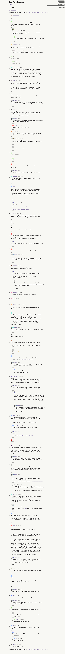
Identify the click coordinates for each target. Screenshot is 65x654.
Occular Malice (15, 131)
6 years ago (18, 233)
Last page (46, 12)
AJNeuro (14, 494)
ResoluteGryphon (16, 138)
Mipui (26, 508)
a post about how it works (37, 481)
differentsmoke (15, 376)
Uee (16, 484)
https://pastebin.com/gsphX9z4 (27, 359)
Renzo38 (15, 327)
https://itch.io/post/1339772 (27, 435)
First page (42, 12)
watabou (15, 100)
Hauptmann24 (15, 233)
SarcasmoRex (18, 36)
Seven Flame (14, 67)
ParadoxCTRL (14, 415)
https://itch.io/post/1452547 (19, 148)
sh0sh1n (14, 109)
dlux (13, 595)
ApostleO (14, 607)
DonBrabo (14, 525)
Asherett (14, 445)
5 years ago (20, 15)
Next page (31, 12)
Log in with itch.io (12, 10)
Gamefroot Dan (15, 265)
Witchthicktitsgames (16, 15)
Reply (11, 18)
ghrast (14, 80)
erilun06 (15, 125)
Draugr (14, 186)
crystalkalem (15, 44)
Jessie (14, 340)
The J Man (14, 213)
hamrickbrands (15, 292)
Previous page (36, 12)
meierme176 (16, 425)
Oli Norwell (14, 298)
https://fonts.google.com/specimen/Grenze (20, 206)
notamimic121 (15, 513)
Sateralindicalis (15, 176)
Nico (13, 568)
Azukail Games (16, 50)
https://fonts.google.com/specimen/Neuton (20, 209)
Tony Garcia (14, 644)
